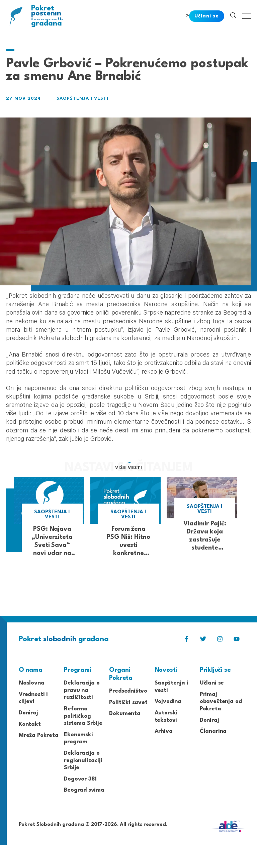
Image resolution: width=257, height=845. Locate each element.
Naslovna (32, 683)
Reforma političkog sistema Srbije (83, 716)
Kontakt (30, 724)
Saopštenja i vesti (82, 98)
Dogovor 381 (80, 779)
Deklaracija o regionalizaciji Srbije (83, 760)
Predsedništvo (128, 691)
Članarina (213, 731)
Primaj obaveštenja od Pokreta (221, 702)
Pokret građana (48, 16)
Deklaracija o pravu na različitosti (82, 690)
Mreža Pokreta (39, 735)
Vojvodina (168, 701)
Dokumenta (124, 713)
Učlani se (212, 683)
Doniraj (28, 713)
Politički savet (128, 702)
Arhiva (164, 731)
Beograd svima (84, 790)
